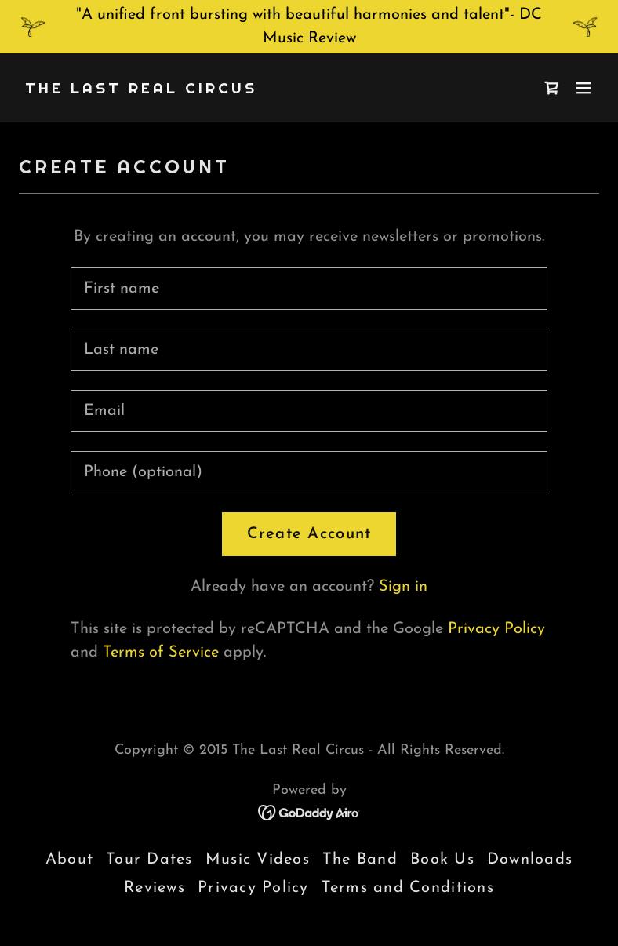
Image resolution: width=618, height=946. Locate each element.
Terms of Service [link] (161, 652)
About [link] (69, 860)
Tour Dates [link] (149, 860)
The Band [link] (360, 860)
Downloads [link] (530, 860)
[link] (141, 89)
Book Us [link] (442, 860)
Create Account (309, 534)
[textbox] (309, 288)
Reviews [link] (154, 888)
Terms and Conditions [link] (408, 888)
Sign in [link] (403, 587)
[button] (583, 88)
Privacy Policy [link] (496, 629)
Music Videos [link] (257, 860)
